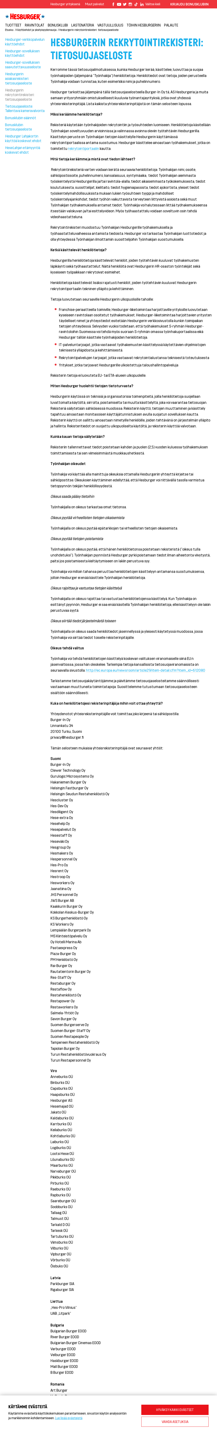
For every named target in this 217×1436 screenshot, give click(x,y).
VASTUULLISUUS (110, 25)
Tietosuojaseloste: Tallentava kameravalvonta (25, 108)
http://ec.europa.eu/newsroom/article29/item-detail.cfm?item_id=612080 (145, 670)
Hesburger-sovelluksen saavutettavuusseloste (23, 64)
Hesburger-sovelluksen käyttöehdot (22, 53)
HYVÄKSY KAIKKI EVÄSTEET (175, 1410)
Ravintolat (34, 25)
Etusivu (9, 30)
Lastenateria (82, 25)
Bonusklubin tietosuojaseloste (18, 127)
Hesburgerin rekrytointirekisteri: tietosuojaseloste (89, 30)
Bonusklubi (58, 25)
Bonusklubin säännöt (20, 118)
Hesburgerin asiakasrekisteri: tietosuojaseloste (18, 78)
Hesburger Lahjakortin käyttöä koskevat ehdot (23, 138)
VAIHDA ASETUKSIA (175, 1422)
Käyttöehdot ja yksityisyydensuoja (36, 30)
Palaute (171, 25)
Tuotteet (13, 25)
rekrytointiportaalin (83, 148)
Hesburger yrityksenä (65, 4)
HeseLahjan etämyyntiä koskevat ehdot (22, 149)
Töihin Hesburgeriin (144, 25)
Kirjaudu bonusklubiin (189, 4)
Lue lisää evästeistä (68, 1418)
